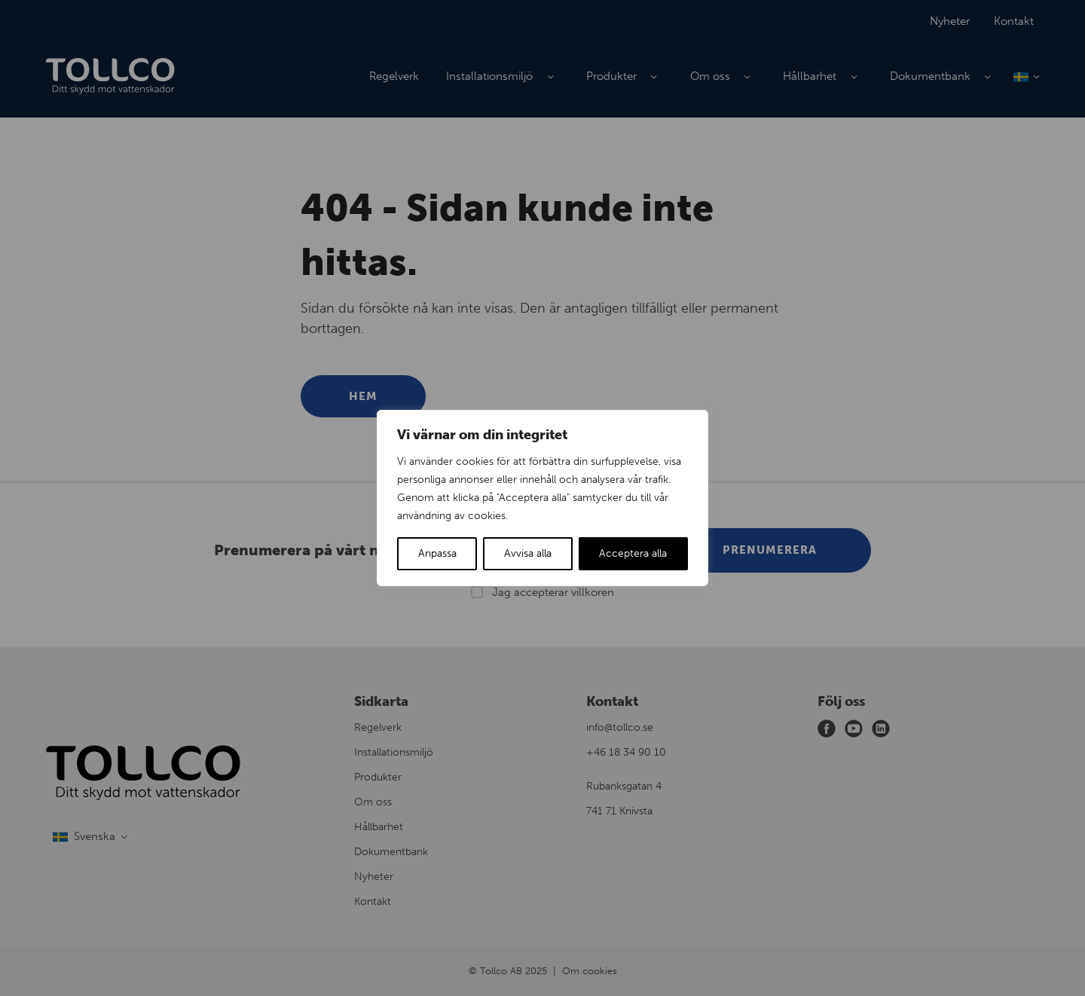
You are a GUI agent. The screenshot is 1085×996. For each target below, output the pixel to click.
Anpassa (437, 553)
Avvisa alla (528, 553)
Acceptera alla (633, 553)
